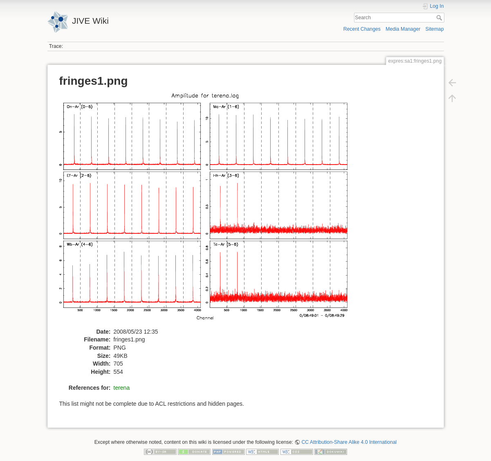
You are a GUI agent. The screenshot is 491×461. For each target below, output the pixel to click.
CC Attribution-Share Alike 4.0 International (349, 442)
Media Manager (403, 29)
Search (440, 17)
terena (122, 387)
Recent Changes (362, 29)
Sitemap (435, 29)
